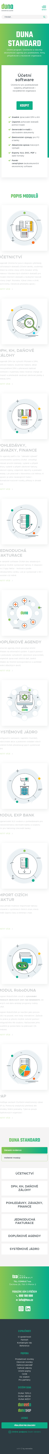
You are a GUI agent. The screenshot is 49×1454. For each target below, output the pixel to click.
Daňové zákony (24, 1368)
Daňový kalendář (25, 1365)
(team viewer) (24, 1432)
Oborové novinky (24, 1362)
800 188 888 (24, 1296)
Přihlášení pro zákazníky (24, 1425)
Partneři (24, 1340)
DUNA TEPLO (24, 1393)
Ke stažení (24, 1377)
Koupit (24, 105)
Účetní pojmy (24, 1371)
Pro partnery (24, 1380)
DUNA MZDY (24, 1399)
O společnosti (24, 1337)
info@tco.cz (24, 1300)
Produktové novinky (24, 1359)
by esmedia (27, 1448)
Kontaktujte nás (24, 1343)
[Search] (24, 17)
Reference (24, 1346)
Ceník (24, 1374)
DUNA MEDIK (24, 1396)
